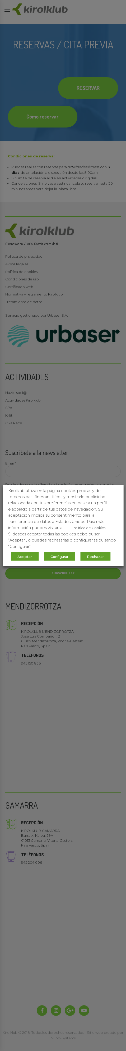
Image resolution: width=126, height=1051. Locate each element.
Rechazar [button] (95, 556)
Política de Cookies (89, 528)
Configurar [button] (59, 556)
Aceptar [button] (24, 556)
